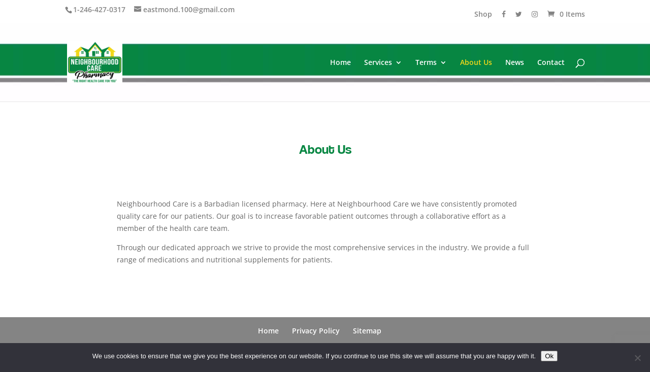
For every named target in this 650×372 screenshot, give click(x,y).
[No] (637, 358)
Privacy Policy (316, 330)
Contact (551, 63)
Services (378, 63)
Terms (426, 63)
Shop (483, 15)
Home (340, 63)
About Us (476, 63)
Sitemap (367, 330)
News (514, 63)
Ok (549, 356)
